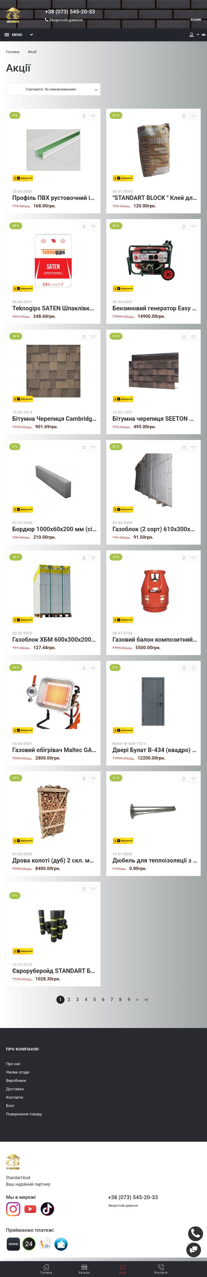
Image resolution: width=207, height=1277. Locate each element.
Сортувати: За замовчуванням (50, 93)
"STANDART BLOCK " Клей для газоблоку (154, 201)
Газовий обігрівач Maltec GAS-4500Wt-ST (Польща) (54, 753)
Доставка (15, 1092)
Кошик (195, 16)
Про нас (13, 1067)
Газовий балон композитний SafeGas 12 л (154, 643)
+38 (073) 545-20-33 (70, 13)
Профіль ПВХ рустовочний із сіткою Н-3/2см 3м (54, 201)
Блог (10, 1109)
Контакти (14, 1100)
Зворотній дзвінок (64, 21)
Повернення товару (24, 1117)
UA (196, 38)
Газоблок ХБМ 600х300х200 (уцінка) (54, 643)
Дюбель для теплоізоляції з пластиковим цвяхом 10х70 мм (154, 863)
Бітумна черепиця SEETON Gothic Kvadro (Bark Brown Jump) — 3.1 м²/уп (154, 422)
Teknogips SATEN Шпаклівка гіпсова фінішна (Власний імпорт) (54, 311)
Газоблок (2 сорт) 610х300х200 (154, 532)
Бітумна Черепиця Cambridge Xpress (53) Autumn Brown (54, 422)
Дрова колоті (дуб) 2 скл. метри (54, 863)
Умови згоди (17, 1075)
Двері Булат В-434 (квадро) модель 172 (154, 753)
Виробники (16, 1084)
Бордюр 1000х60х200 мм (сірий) (54, 532)
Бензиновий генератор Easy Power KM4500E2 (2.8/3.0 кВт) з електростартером (154, 311)
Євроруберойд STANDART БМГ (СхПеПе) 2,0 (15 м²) (54, 974)
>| (146, 1003)
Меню (13, 38)
